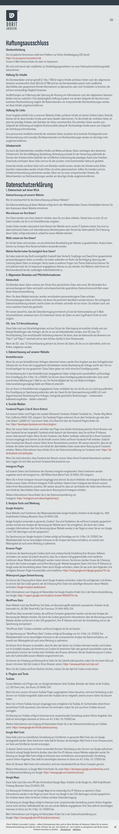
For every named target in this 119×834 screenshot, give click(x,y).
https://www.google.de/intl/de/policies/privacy (34, 727)
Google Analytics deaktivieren (31, 587)
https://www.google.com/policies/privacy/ (63, 772)
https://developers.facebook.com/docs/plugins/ (34, 424)
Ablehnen (76, 829)
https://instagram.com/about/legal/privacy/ (38, 498)
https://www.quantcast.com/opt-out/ (81, 664)
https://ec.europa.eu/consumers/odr (23, 58)
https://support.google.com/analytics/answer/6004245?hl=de (48, 595)
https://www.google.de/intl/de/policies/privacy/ (37, 817)
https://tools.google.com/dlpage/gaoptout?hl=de (86, 570)
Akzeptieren (65, 829)
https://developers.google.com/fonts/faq (83, 769)
